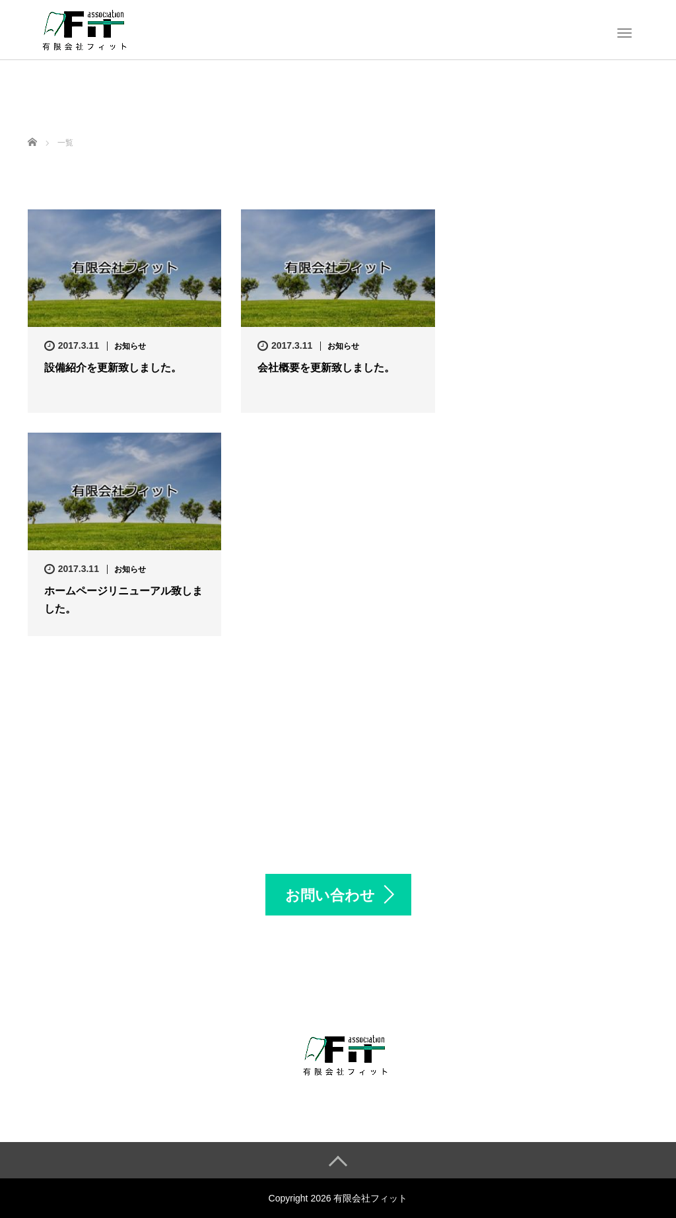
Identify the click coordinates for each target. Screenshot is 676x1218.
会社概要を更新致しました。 (326, 367)
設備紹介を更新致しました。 (113, 367)
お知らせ (130, 346)
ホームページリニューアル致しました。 (123, 599)
